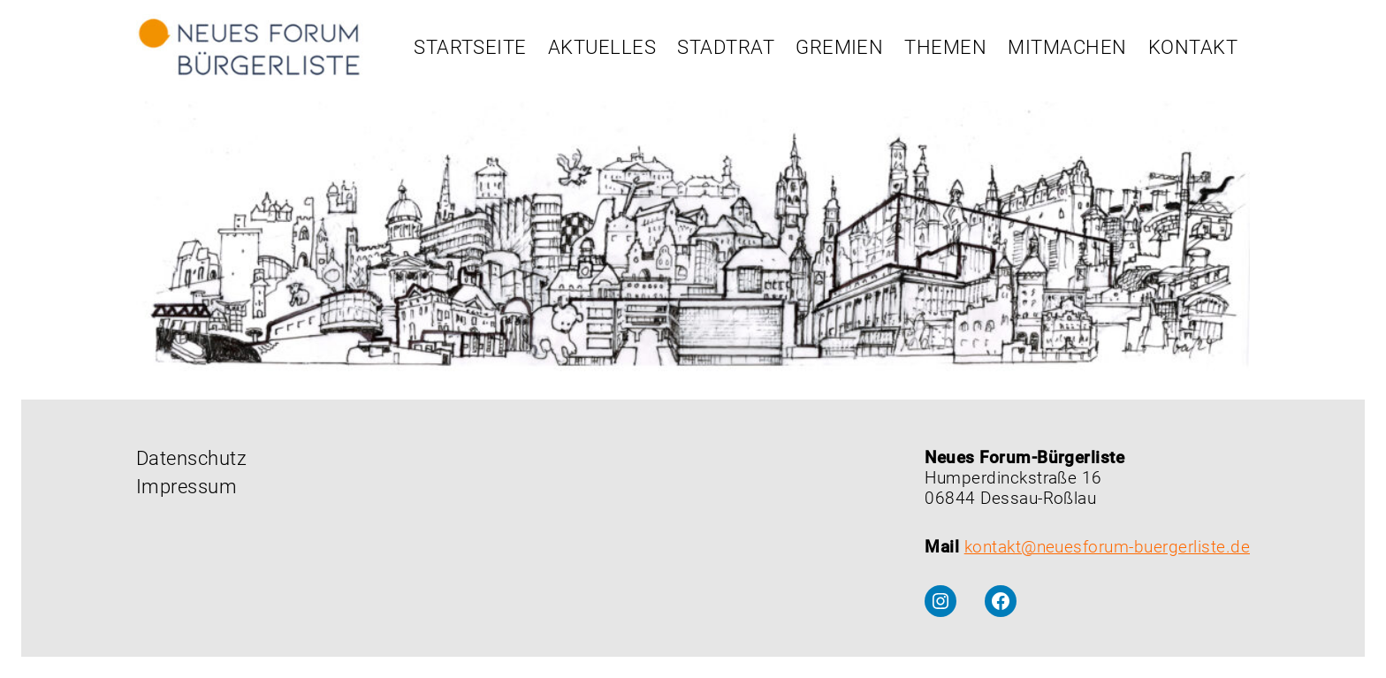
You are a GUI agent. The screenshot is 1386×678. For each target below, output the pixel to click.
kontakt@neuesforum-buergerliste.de (1107, 547)
